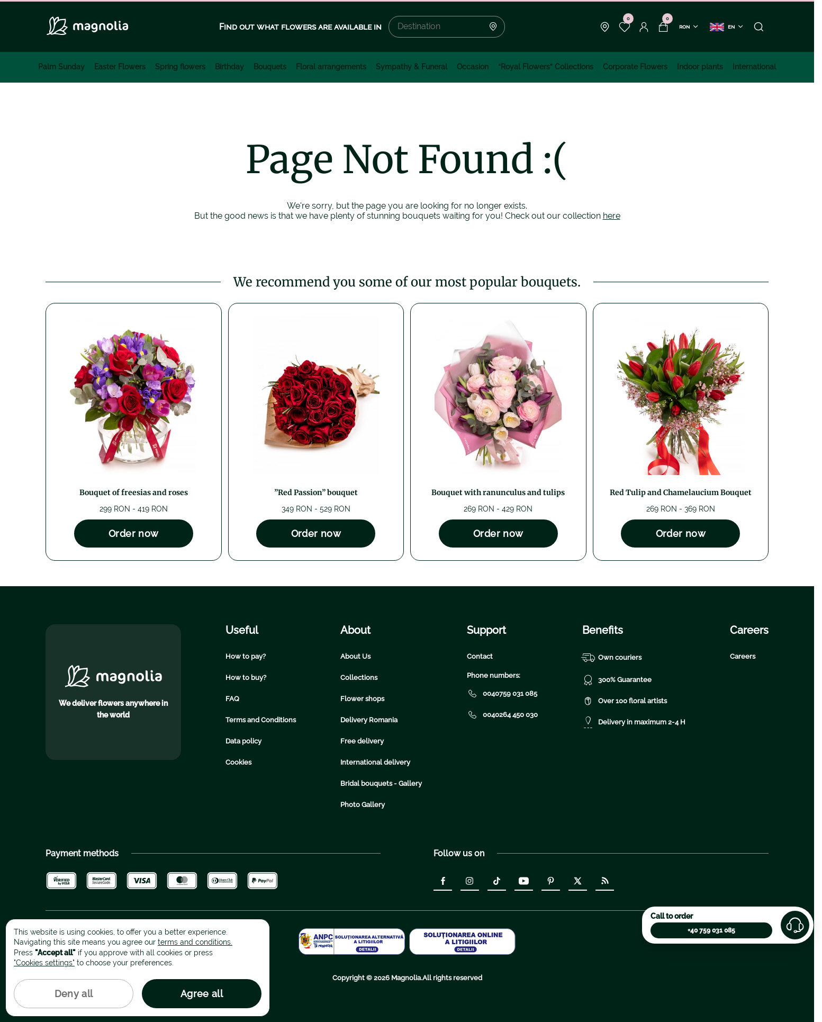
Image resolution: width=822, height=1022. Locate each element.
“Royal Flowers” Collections (545, 66)
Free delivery (362, 741)
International (754, 66)
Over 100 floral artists (624, 701)
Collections (358, 678)
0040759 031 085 (502, 693)
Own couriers (612, 658)
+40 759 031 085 (711, 930)
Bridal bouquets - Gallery (381, 783)
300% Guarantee (617, 680)
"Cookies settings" (44, 962)
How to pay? (245, 656)
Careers (742, 656)
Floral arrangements (331, 66)
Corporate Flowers (635, 66)
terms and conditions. (195, 942)
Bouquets (270, 66)
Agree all (201, 993)
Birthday (229, 66)
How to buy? (245, 678)
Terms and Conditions (260, 720)
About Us (355, 656)
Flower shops (362, 699)
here (611, 216)
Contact (480, 656)
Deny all (74, 993)
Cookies (238, 762)
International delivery (375, 762)
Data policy (243, 741)
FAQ (232, 699)
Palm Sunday (61, 66)
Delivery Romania (369, 720)
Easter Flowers (120, 66)
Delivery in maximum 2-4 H (633, 722)
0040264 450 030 (502, 715)
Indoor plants (700, 66)
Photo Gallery (362, 805)
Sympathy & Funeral (411, 66)
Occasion (473, 66)
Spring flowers (180, 66)
